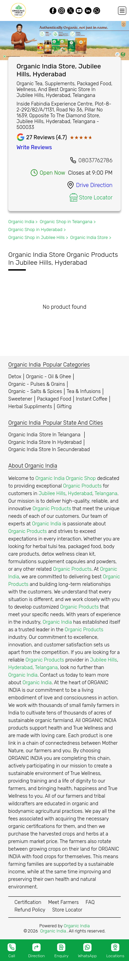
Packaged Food (54, 399)
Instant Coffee (91, 399)
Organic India (45, 435)
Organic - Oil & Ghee (48, 377)
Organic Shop (81, 478)
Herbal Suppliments (30, 406)
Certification (27, 902)
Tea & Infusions (84, 391)
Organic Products (82, 486)
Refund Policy (29, 910)
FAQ (90, 902)
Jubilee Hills (52, 493)
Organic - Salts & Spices (35, 391)
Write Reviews (34, 147)
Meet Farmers (63, 902)
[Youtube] (79, 11)
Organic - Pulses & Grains (36, 384)
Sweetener (20, 399)
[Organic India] (20, 10)
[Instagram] (61, 11)
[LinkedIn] (88, 11)
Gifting (64, 406)
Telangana (106, 493)
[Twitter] (70, 11)
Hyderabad (80, 493)
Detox (14, 377)
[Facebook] (53, 11)
